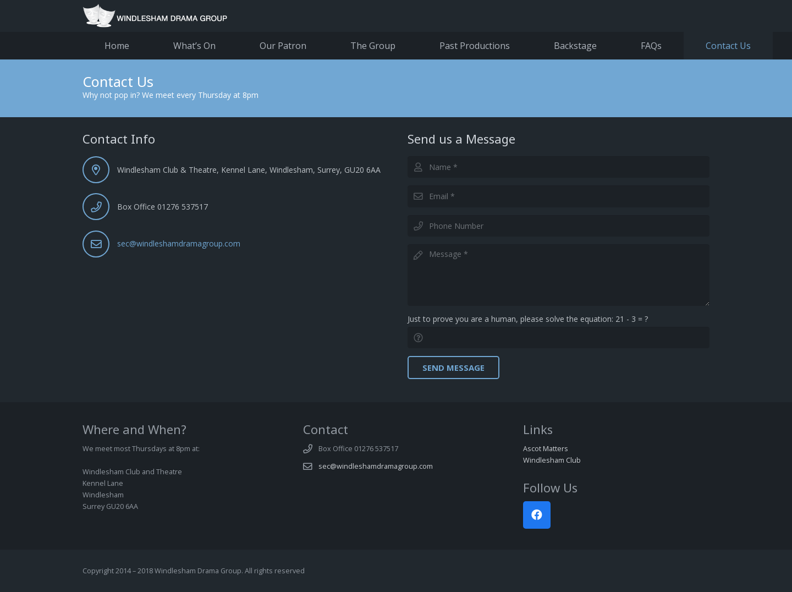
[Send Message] (453, 367)
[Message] (559, 275)
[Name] (559, 167)
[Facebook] (537, 515)
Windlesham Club (552, 460)
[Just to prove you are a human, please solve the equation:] (559, 337)
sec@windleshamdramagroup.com (178, 243)
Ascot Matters (545, 448)
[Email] (559, 196)
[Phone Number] (559, 226)
